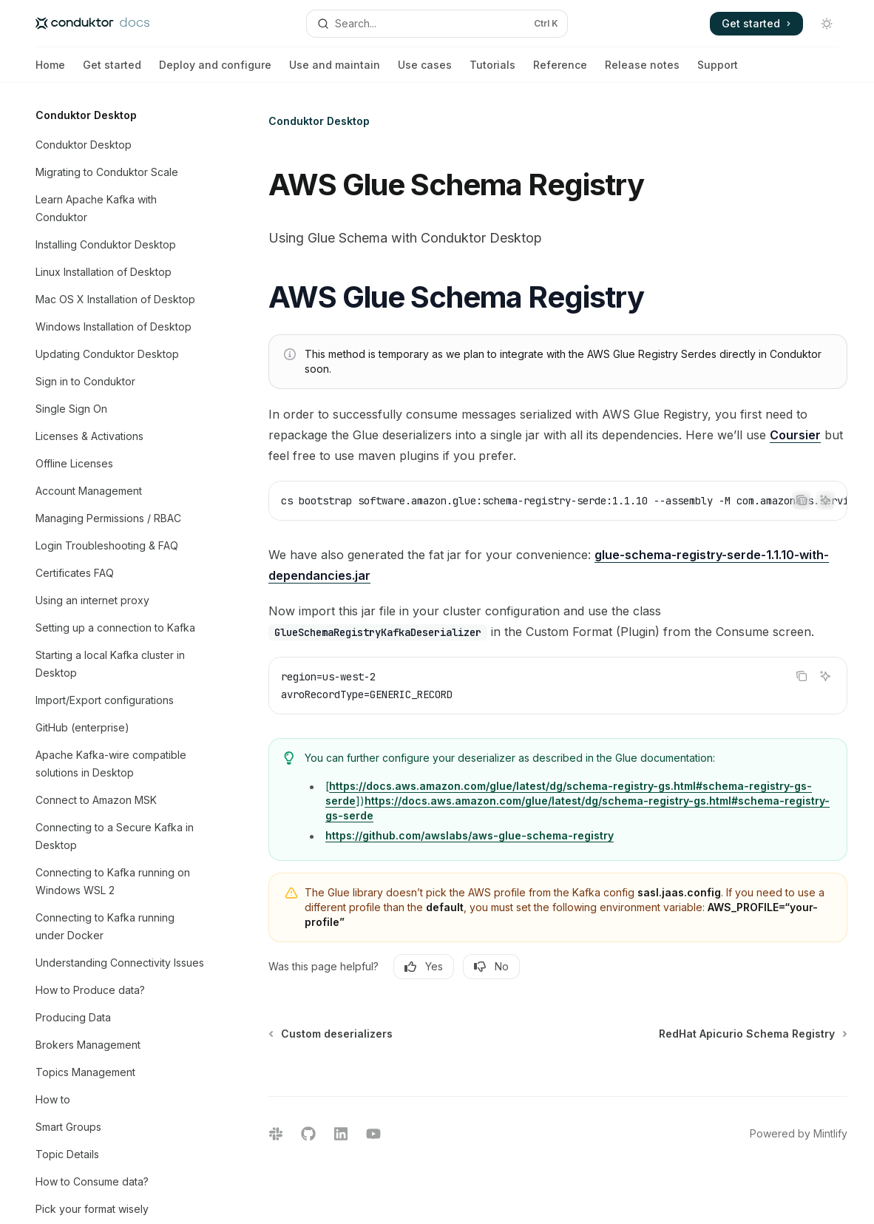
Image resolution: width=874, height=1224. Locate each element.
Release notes (642, 70)
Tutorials (492, 70)
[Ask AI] (825, 500)
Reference (560, 70)
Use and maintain (334, 70)
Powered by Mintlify (798, 1133)
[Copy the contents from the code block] (801, 500)
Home (50, 70)
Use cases (425, 70)
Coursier (795, 434)
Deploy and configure (215, 70)
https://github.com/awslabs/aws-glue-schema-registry (469, 835)
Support (717, 70)
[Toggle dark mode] (827, 23)
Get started (112, 70)
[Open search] (436, 23)
